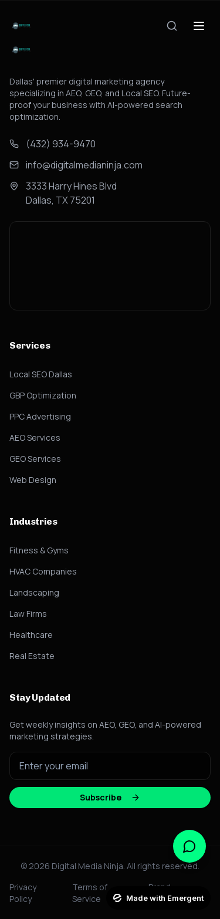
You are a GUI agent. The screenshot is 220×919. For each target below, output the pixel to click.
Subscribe (110, 797)
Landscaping (34, 592)
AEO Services (34, 437)
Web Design (32, 479)
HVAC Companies (43, 571)
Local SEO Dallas (40, 374)
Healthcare (31, 634)
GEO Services (35, 458)
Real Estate (32, 655)
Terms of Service (89, 892)
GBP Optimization (42, 395)
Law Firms (28, 613)
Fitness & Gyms (39, 550)
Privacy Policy (22, 892)
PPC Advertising (40, 416)
